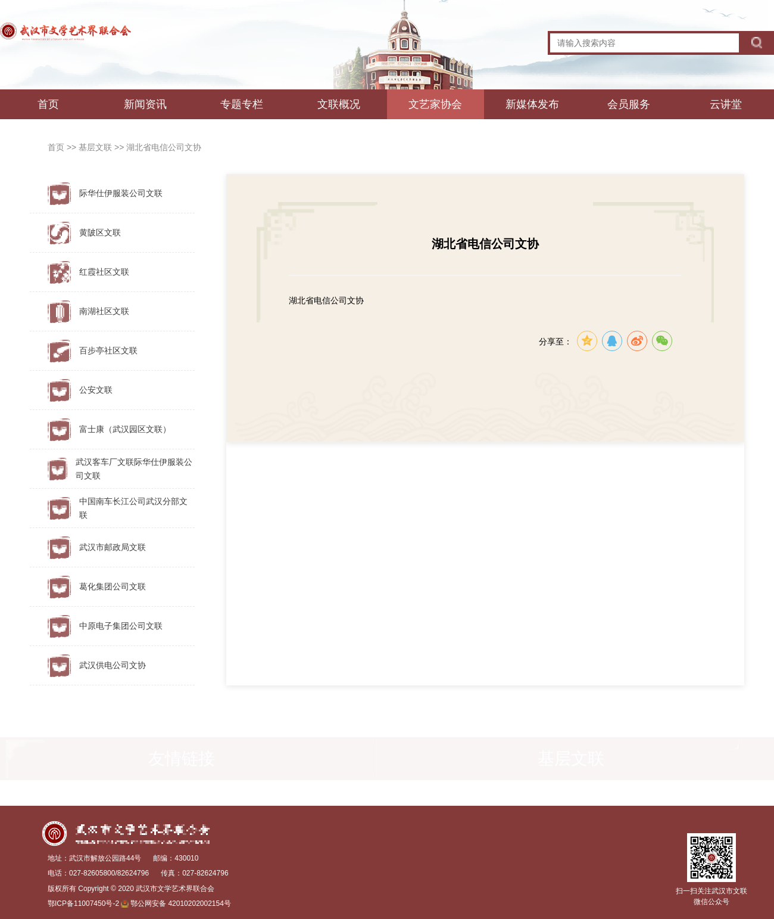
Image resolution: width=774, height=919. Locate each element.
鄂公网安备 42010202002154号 (180, 903)
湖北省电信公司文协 (163, 147)
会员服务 (628, 104)
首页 (48, 104)
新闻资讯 (145, 104)
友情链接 (181, 759)
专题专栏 (241, 104)
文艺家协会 (435, 104)
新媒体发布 (532, 104)
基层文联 (96, 147)
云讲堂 (726, 104)
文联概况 (338, 104)
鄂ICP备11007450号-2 (83, 903)
